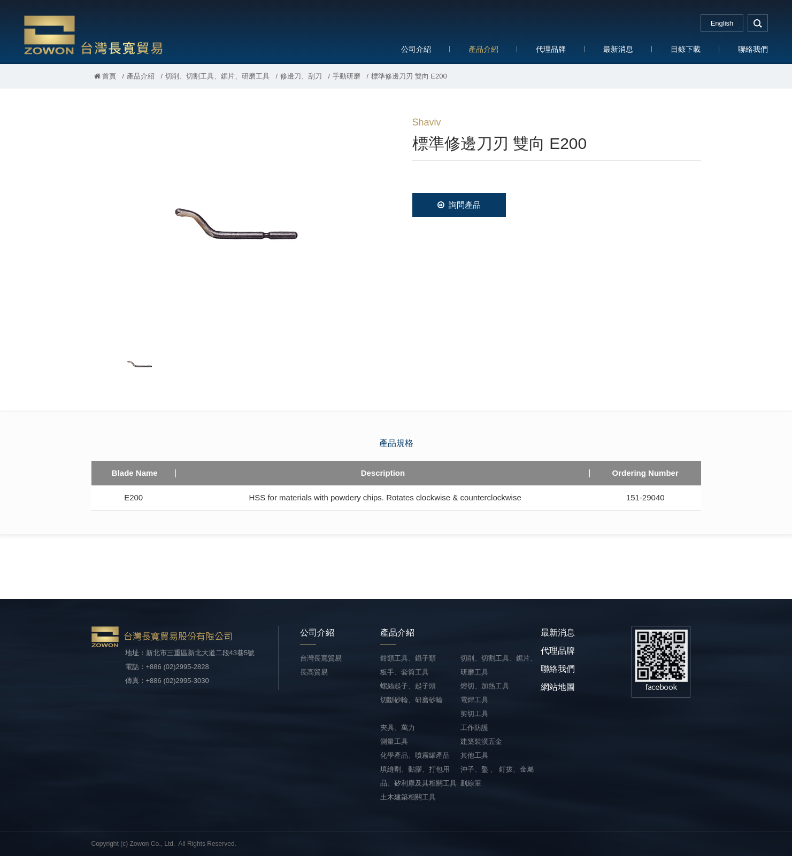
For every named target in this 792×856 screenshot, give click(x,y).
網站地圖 (558, 687)
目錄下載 (686, 49)
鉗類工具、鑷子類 (408, 658)
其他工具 (474, 755)
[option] (236, 222)
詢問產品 (459, 204)
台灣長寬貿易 (93, 34)
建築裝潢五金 (481, 741)
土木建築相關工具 (408, 797)
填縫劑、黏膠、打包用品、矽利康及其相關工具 (418, 776)
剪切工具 (474, 714)
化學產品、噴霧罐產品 (415, 755)
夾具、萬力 (397, 728)
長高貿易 (314, 672)
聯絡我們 (753, 49)
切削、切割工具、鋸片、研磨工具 (217, 76)
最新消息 (618, 49)
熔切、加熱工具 (484, 686)
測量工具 (394, 741)
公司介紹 (416, 49)
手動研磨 (346, 76)
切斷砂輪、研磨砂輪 (411, 700)
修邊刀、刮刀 (301, 76)
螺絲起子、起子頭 (408, 686)
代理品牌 (551, 49)
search (758, 23)
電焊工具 (474, 700)
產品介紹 (483, 49)
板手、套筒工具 (404, 672)
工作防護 (474, 728)
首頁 (105, 76)
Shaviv (426, 122)
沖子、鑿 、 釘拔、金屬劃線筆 (497, 776)
